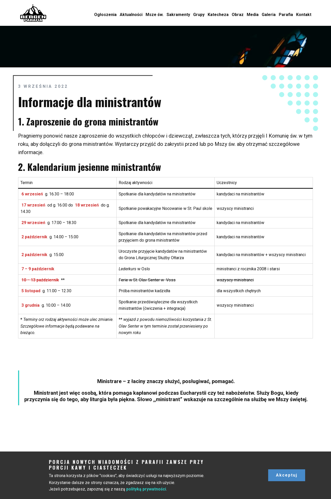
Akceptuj (286, 475)
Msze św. (154, 14)
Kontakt (303, 14)
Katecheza (218, 14)
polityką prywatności (146, 489)
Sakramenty (178, 14)
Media (253, 14)
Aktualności (131, 14)
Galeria (269, 14)
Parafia (286, 14)
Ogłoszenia (105, 14)
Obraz (238, 14)
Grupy (199, 14)
